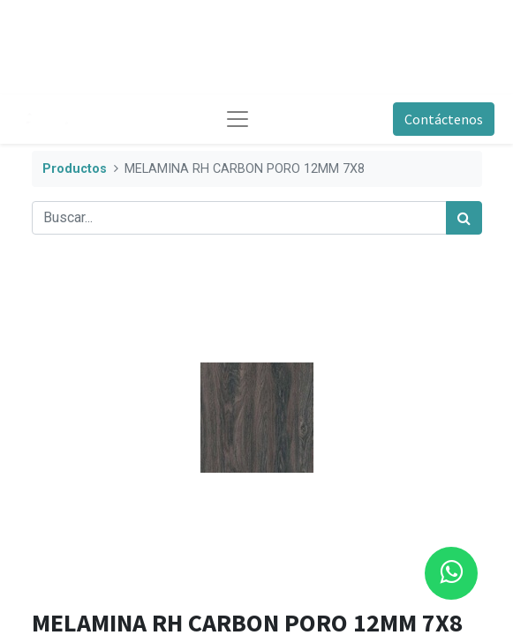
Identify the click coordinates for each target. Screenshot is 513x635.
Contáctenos (443, 119)
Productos (74, 168)
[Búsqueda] (464, 218)
